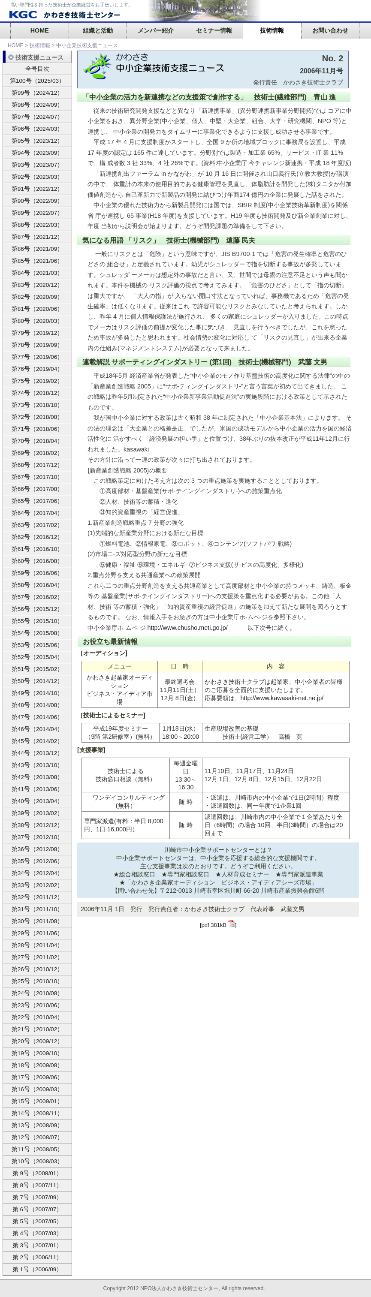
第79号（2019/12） (37, 333)
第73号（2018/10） (37, 405)
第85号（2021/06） (37, 261)
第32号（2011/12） (37, 897)
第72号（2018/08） (37, 417)
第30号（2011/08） (37, 921)
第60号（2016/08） (37, 561)
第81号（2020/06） (37, 309)
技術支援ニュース (35, 57)
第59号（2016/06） (37, 573)
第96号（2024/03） (37, 129)
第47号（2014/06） (37, 717)
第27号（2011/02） (37, 957)
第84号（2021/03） (37, 273)
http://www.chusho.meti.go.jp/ (188, 627)
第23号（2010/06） (37, 1005)
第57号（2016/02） (37, 597)
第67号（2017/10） (37, 477)
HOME (39, 30)
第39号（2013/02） (37, 813)
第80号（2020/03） (37, 321)
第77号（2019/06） (37, 357)
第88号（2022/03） (37, 225)
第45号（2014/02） (37, 741)
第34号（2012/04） (37, 873)
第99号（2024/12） (37, 93)
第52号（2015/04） (37, 657)
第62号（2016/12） (37, 537)
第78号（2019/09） (37, 345)
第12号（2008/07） (37, 1137)
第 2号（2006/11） (37, 1257)
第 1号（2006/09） (37, 1269)
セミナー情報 (214, 30)
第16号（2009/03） (37, 1089)
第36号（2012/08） (37, 849)
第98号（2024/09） (37, 105)
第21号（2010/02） (37, 1029)
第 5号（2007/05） (37, 1221)
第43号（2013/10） (37, 765)
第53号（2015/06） (37, 645)
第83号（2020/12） (37, 285)
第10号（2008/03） (37, 1161)
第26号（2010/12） (37, 969)
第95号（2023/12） (37, 141)
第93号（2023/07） (37, 165)
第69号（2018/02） (37, 453)
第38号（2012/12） (37, 825)
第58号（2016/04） (37, 585)
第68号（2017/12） (37, 465)
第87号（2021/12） (37, 237)
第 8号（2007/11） (37, 1185)
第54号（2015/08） (37, 633)
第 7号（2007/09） (37, 1197)
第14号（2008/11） (37, 1113)
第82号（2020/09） (37, 297)
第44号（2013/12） (37, 753)
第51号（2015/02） (37, 669)
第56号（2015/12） (37, 609)
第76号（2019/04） (37, 369)
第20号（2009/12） (37, 1041)
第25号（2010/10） (37, 981)
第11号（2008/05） (37, 1149)
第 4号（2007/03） (37, 1233)
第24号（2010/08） (37, 993)
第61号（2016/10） (37, 549)
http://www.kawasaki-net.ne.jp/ (282, 698)
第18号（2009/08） (37, 1065)
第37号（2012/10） (37, 837)
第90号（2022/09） (37, 201)
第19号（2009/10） (37, 1053)
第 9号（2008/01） (37, 1173)
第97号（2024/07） (37, 117)
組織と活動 (98, 30)
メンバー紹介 (156, 30)
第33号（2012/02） (37, 885)
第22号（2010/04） (37, 1017)
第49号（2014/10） (37, 693)
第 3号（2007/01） (37, 1245)
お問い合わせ (330, 30)
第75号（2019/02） (37, 381)
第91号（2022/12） (37, 189)
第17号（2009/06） (37, 1077)
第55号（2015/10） (37, 621)
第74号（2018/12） (37, 393)
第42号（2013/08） (37, 777)
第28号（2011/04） (37, 945)
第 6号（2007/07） (37, 1209)
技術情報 (272, 30)
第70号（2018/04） (37, 441)
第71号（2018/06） (37, 429)
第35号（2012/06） (37, 861)
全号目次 (37, 69)
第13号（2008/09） (37, 1125)
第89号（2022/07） (37, 213)
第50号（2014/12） (37, 681)
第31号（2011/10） (37, 909)
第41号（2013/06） (37, 789)
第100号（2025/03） (37, 81)
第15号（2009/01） (37, 1101)
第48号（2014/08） (37, 705)
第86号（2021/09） (37, 249)
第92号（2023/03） (37, 177)
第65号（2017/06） (37, 501)
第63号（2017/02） (37, 525)
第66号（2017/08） (37, 489)
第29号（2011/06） (37, 933)
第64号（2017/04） (37, 513)
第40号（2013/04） (37, 801)
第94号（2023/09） (37, 153)
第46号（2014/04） (37, 729)
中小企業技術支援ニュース (87, 45)
